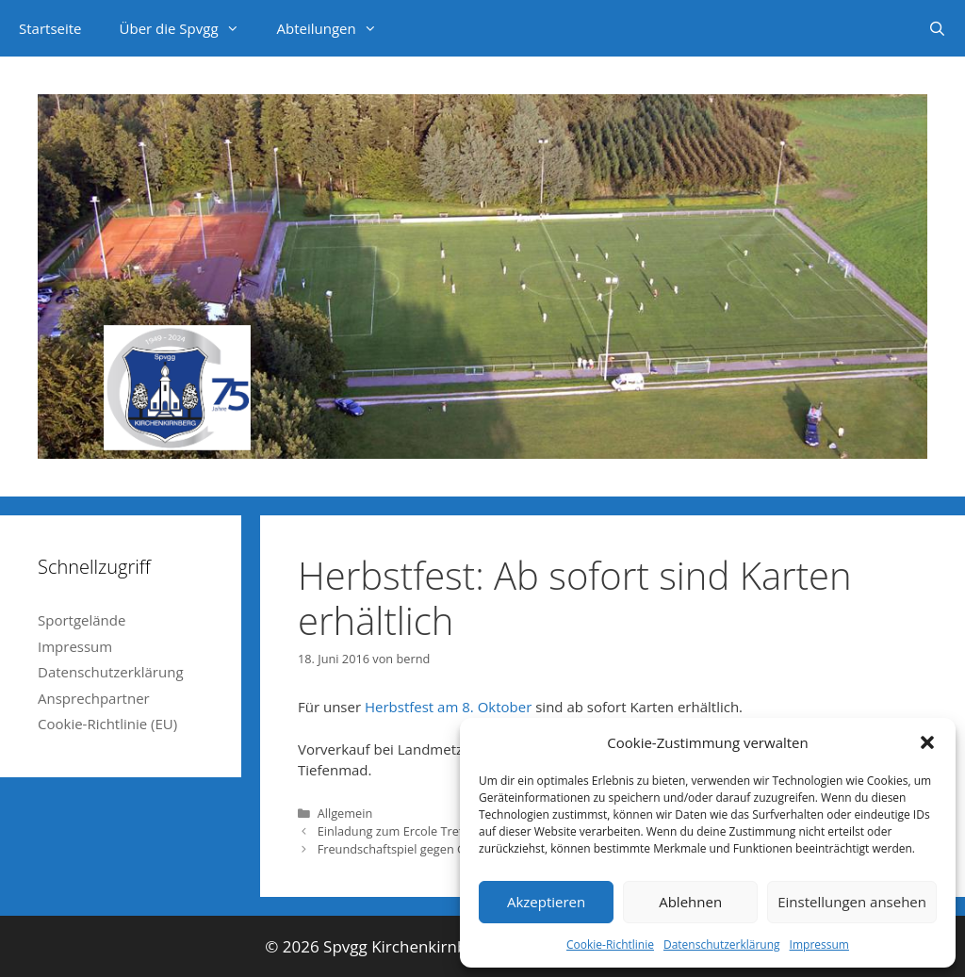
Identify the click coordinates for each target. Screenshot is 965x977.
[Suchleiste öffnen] (937, 28)
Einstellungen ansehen (851, 901)
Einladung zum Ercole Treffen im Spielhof (433, 830)
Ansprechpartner (94, 698)
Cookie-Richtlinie (610, 944)
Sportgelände (81, 620)
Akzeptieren (546, 901)
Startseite (50, 28)
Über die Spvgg (189, 28)
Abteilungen (336, 28)
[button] (927, 742)
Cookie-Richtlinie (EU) (107, 723)
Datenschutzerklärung (721, 944)
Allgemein (345, 813)
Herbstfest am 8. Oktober (448, 706)
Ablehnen (690, 901)
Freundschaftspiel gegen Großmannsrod (431, 848)
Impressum (819, 944)
